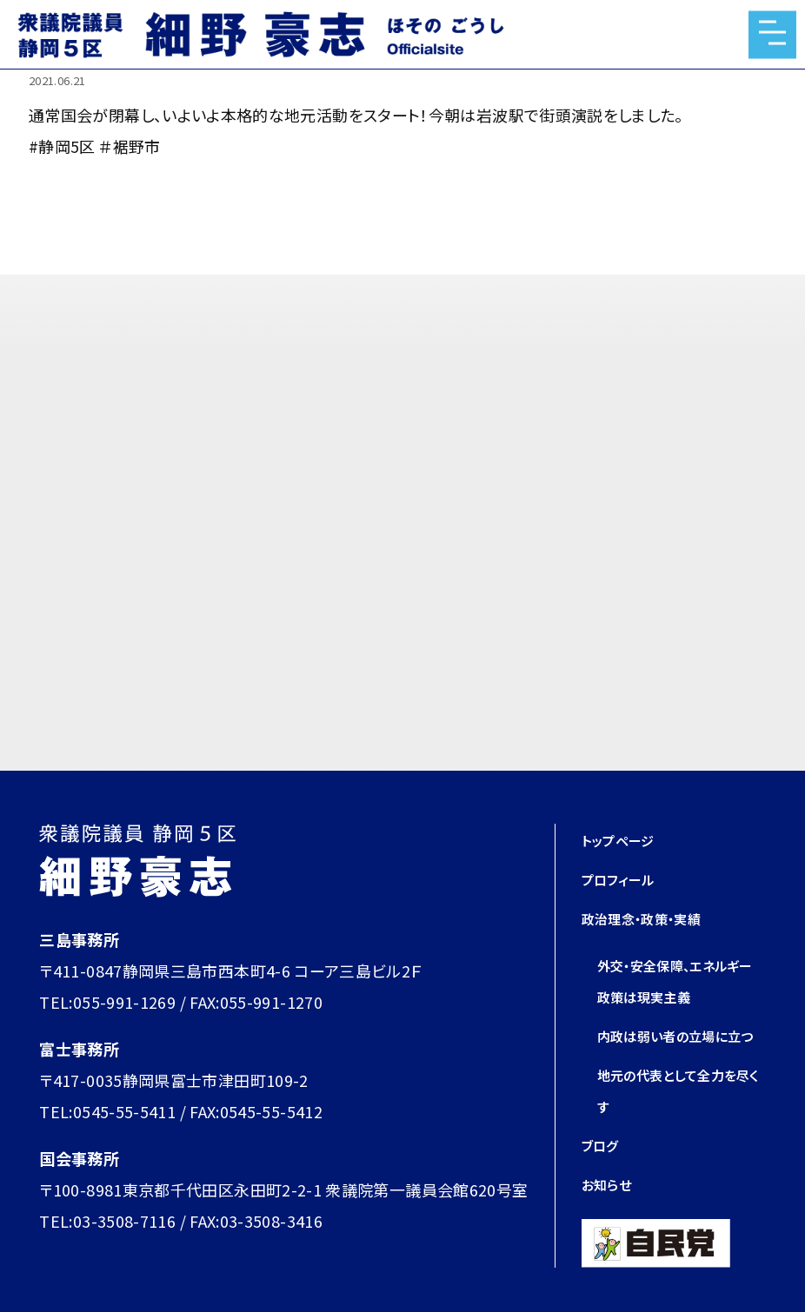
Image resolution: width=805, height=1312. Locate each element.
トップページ (625, 839)
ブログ (604, 1175)
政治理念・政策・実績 (654, 917)
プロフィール (625, 878)
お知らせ (611, 1214)
